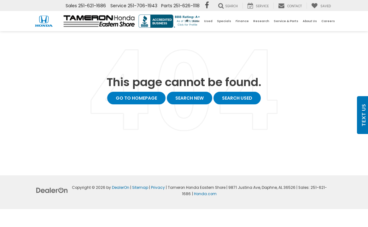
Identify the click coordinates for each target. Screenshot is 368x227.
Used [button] (208, 21)
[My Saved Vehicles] (321, 6)
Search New (189, 98)
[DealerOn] (52, 190)
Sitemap (140, 187)
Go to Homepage (136, 98)
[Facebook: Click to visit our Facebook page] (207, 6)
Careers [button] (328, 21)
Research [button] (261, 21)
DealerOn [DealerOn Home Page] (120, 187)
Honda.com (205, 193)
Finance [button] (242, 21)
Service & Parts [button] (286, 21)
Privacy (158, 187)
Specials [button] (224, 21)
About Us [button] (310, 21)
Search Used (237, 98)
